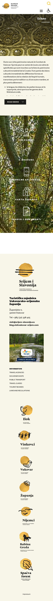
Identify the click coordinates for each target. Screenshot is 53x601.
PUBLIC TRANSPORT (17, 380)
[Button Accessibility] (49, 15)
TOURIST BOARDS (16, 387)
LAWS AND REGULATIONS (19, 390)
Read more (15, 102)
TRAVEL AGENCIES (16, 372)
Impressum (26, 594)
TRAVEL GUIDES (15, 383)
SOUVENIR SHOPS (16, 376)
